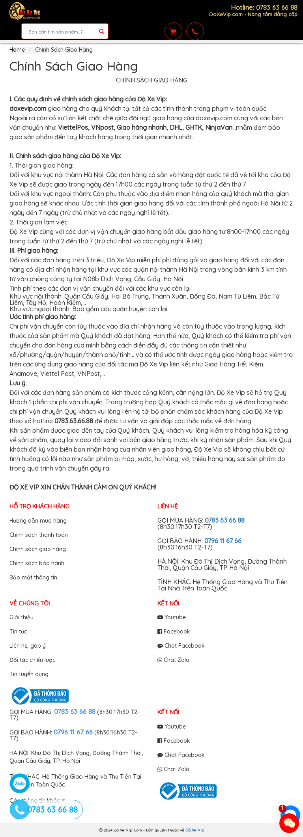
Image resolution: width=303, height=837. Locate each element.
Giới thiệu (21, 617)
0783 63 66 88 (225, 520)
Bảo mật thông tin (33, 577)
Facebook (173, 631)
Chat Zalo (173, 659)
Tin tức (18, 631)
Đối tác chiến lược (32, 659)
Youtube (171, 617)
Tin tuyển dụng (29, 674)
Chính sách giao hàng (37, 549)
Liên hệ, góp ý (27, 645)
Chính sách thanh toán (38, 534)
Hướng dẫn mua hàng (38, 520)
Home (17, 49)
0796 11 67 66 (222, 541)
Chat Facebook (181, 645)
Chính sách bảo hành (36, 563)
